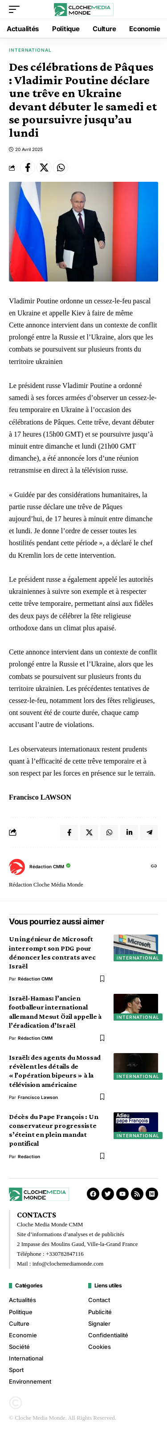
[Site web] (154, 866)
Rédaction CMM (46, 866)
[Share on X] (44, 167)
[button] (16, 9)
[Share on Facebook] (27, 167)
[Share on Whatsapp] (60, 167)
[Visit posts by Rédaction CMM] (17, 867)
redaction (29, 1156)
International (30, 50)
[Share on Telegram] (149, 832)
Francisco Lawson (38, 1097)
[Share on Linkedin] (129, 832)
